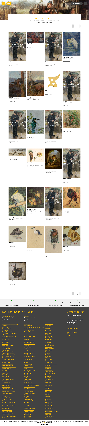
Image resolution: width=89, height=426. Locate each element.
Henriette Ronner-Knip (7, 388)
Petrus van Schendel (7, 399)
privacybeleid (43, 422)
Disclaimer (69, 337)
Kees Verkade (27, 404)
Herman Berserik (49, 338)
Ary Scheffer (5, 396)
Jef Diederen (48, 358)
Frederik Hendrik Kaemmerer (30, 384)
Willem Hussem (49, 374)
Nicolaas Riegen (6, 382)
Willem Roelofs (6, 387)
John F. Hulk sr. (5, 342)
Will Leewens (48, 381)
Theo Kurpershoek (49, 379)
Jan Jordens (48, 376)
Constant (47, 353)
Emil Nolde (48, 391)
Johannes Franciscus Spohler (8, 402)
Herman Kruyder (28, 373)
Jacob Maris (5, 373)
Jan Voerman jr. (27, 405)
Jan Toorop (26, 402)
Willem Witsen (27, 413)
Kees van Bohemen (49, 345)
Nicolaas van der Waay (29, 410)
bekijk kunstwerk (12, 66)
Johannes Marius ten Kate (8, 351)
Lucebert (47, 384)
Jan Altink (47, 328)
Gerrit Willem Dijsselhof (29, 344)
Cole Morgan (48, 388)
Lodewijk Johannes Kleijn (8, 353)
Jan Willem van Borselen (29, 336)
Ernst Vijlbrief (48, 402)
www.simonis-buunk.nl (72, 322)
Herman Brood (48, 350)
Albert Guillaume (28, 355)
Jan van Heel (48, 368)
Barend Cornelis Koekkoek (8, 359)
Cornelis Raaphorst (28, 391)
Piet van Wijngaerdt (28, 411)
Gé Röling (47, 396)
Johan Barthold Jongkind (8, 345)
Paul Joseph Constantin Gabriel (9, 338)
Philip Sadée (5, 394)
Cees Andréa (48, 325)
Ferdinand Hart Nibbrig (29, 358)
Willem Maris (5, 376)
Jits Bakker (26, 328)
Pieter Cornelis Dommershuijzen (9, 333)
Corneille (47, 354)
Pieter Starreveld (28, 399)
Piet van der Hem (28, 365)
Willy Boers (48, 342)
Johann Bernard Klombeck (8, 356)
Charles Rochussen (6, 384)
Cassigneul (47, 351)
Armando (47, 331)
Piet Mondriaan (27, 379)
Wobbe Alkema (49, 324)
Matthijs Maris (5, 374)
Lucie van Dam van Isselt (29, 342)
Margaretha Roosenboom (8, 393)
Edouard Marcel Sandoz (29, 393)
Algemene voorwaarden (72, 332)
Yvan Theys (48, 400)
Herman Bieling (27, 331)
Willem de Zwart (28, 417)
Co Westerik (48, 413)
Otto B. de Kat (48, 377)
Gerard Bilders (5, 327)
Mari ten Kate (5, 350)
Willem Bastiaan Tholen (29, 401)
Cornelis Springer (6, 407)
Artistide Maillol (28, 376)
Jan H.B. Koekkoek (6, 362)
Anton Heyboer (49, 371)
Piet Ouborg (48, 393)
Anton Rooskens (49, 397)
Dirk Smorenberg (28, 397)
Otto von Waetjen (49, 407)
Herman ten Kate (6, 348)
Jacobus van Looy (28, 382)
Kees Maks (26, 378)
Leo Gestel (26, 351)
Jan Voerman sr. (27, 407)
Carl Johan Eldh (27, 345)
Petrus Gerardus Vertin (7, 413)
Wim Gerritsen (48, 362)
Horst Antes (48, 327)
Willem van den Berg (29, 330)
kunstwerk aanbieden (72, 328)
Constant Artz (27, 324)
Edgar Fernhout (27, 348)
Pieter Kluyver (5, 358)
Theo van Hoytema (28, 367)
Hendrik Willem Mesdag (8, 379)
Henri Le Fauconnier (50, 361)
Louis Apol (4, 325)
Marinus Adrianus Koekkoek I (9, 367)
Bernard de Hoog (28, 364)
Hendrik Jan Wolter (28, 414)
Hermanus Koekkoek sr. (7, 364)
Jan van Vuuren (48, 405)
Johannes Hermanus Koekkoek (9, 361)
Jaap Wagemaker (49, 408)
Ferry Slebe (48, 399)
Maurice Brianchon (49, 348)
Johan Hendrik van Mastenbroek (31, 385)
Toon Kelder (27, 371)
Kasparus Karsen (6, 347)
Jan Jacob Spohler (6, 404)
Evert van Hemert (28, 359)
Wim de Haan (48, 365)
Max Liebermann (28, 374)
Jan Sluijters (26, 396)
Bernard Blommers (6, 330)
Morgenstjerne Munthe (29, 387)
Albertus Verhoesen (7, 410)
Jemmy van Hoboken (50, 373)
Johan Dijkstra (48, 356)
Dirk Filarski (26, 350)
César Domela (48, 359)
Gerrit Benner (48, 336)
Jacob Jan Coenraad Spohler (8, 405)
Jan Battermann (49, 334)
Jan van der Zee (49, 417)
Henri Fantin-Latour (28, 347)
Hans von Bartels (49, 333)
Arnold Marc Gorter (28, 353)
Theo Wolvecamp (49, 416)
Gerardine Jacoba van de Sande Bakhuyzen (34, 327)
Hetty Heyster (27, 362)
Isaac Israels (26, 368)
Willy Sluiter (27, 394)
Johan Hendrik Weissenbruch (9, 416)
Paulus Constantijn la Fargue (9, 336)
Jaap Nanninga (48, 390)
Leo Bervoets (48, 339)
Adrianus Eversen (6, 335)
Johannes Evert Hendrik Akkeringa (10, 324)
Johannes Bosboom (6, 328)
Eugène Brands (48, 347)
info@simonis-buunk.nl (72, 323)
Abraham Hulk (5, 341)
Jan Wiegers (48, 414)
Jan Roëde (47, 394)
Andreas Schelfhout (7, 397)
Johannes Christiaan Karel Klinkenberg (11, 355)
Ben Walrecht (48, 410)
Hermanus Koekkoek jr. (7, 365)
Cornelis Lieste (5, 371)
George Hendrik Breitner (29, 338)
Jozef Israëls (5, 344)
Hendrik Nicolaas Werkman (51, 411)
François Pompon (28, 390)
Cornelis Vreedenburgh (29, 408)
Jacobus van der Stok (7, 408)
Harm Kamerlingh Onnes (29, 370)
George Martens (49, 385)
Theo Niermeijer (27, 381)
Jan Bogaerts (27, 335)
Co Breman (26, 339)
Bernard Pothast (6, 381)
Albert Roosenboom (7, 390)
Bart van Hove (5, 339)
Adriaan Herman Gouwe (51, 364)
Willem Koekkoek (6, 368)
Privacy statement (71, 334)
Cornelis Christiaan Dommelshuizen (10, 331)
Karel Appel (48, 330)
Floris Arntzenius (28, 325)
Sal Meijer (47, 387)
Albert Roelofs (5, 385)
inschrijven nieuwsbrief (72, 327)
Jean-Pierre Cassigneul (29, 341)
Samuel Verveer (6, 414)
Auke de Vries (48, 404)
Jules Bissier (48, 341)
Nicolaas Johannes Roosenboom (9, 391)
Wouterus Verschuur (7, 411)
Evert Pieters (27, 388)
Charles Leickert (6, 370)
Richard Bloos (27, 333)
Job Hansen (48, 367)
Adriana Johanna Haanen (29, 356)
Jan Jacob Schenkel (6, 401)
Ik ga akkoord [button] (44, 424)
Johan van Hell (27, 361)
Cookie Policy (70, 335)
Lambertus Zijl (27, 416)
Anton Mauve (5, 378)
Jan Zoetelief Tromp (7, 417)
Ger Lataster (48, 382)
